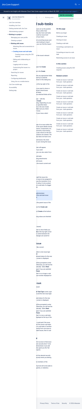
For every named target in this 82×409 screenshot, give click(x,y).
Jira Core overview (14, 22)
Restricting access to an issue (65, 58)
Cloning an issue (61, 40)
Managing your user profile (19, 37)
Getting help (12, 90)
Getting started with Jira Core (18, 28)
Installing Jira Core (15, 25)
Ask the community (63, 150)
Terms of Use (55, 403)
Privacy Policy (44, 403)
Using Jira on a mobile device (20, 81)
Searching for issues (17, 72)
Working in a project (15, 34)
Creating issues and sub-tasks (22, 51)
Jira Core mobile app (15, 84)
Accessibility (13, 87)
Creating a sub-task (62, 43)
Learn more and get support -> (69, 11)
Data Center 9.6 (66, 17)
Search (75, 4)
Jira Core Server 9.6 (18, 17)
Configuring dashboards (18, 78)
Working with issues (17, 43)
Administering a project (16, 31)
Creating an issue (61, 36)
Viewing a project (16, 40)
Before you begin (61, 33)
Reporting (14, 75)
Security (64, 403)
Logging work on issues (20, 64)
